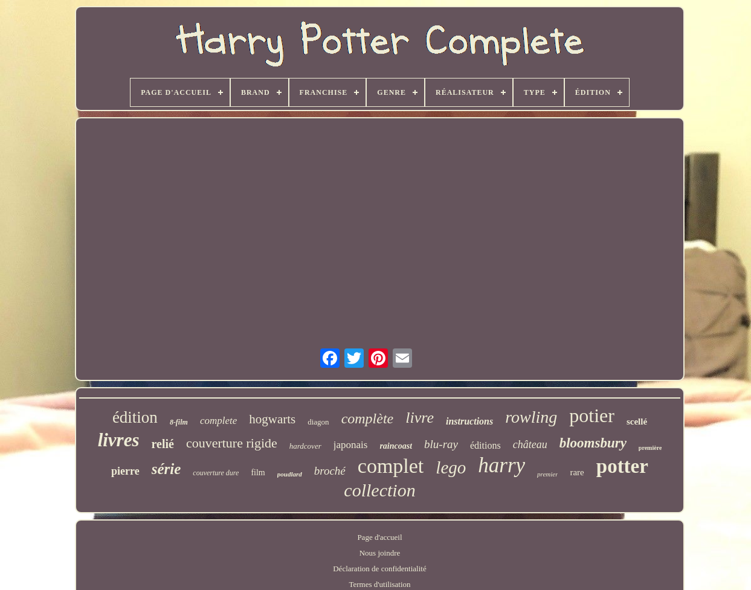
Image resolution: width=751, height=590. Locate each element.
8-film (179, 422)
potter (622, 466)
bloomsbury (593, 443)
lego (451, 467)
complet (391, 466)
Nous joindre (380, 552)
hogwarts (272, 419)
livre (419, 417)
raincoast (395, 446)
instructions (469, 421)
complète (367, 418)
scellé (637, 421)
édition (135, 417)
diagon (318, 421)
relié (163, 444)
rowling (531, 417)
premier (547, 474)
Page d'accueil (379, 537)
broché (330, 470)
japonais (351, 445)
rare (577, 472)
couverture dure (216, 473)
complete (218, 420)
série (166, 469)
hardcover (305, 446)
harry (501, 465)
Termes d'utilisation (379, 584)
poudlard (289, 474)
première (650, 447)
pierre (125, 471)
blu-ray (441, 444)
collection (379, 490)
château (530, 444)
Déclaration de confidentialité (379, 568)
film (258, 472)
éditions (485, 445)
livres (119, 440)
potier (591, 415)
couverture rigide (231, 443)
